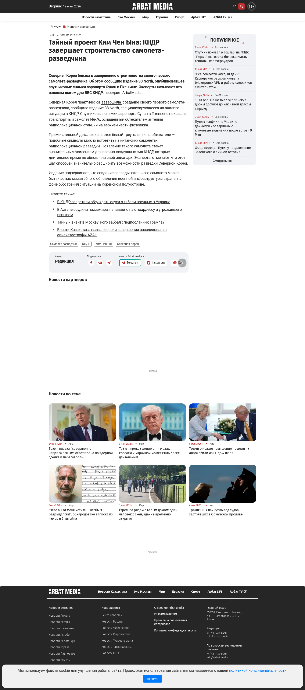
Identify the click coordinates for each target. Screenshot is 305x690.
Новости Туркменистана (117, 640)
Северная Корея (128, 244)
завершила (111, 102)
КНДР (86, 244)
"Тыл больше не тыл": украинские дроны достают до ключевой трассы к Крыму (223, 104)
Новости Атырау (59, 660)
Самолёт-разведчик (63, 244)
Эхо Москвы (126, 17)
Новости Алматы (60, 615)
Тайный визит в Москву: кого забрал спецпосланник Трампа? (110, 222)
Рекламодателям (165, 614)
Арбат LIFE (198, 17)
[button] (182, 262)
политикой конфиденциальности (257, 670)
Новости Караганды (62, 641)
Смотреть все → (224, 161)
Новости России (112, 621)
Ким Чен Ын (104, 244)
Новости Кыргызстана (115, 634)
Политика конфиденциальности (175, 630)
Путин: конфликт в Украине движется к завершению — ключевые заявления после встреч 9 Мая (223, 128)
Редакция (64, 261)
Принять (152, 678)
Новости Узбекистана (115, 628)
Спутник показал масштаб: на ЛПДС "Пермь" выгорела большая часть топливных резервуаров (222, 56)
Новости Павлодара (62, 653)
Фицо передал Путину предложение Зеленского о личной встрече (223, 150)
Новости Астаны (59, 622)
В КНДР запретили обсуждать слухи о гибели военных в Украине (113, 202)
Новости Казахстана (96, 17)
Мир (145, 17)
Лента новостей (111, 615)
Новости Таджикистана (116, 647)
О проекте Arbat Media (169, 608)
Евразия (162, 17)
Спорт (179, 17)
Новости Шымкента (61, 628)
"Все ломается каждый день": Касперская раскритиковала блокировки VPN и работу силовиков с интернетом (223, 80)
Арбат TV (223, 17)
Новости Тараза (59, 647)
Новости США (110, 653)
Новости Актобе (59, 635)
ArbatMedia (131, 92)
